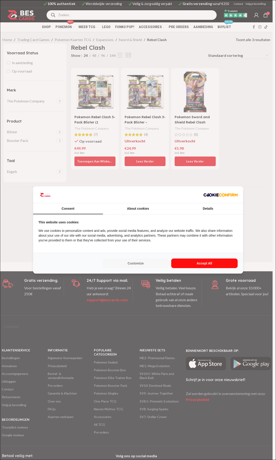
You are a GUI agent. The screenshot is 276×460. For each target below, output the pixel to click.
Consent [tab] (68, 208)
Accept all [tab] (204, 263)
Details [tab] (208, 208)
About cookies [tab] (138, 208)
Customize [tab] (136, 263)
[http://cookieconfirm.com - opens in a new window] (220, 195)
